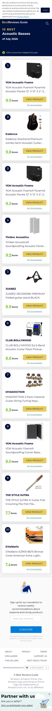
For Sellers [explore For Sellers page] (11, 660)
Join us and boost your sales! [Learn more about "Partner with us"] (17, 705)
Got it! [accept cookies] (45, 10)
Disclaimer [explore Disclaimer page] (11, 656)
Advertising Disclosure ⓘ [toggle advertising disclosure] (13, 667)
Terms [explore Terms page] (43, 651)
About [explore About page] (8, 651)
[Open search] (47, 23)
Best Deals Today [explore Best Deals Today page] (37, 660)
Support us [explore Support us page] (40, 656)
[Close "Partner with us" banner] (49, 694)
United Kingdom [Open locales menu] (36, 667)
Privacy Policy (23, 16)
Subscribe (26, 629)
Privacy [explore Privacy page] (26, 651)
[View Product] (26, 84)
